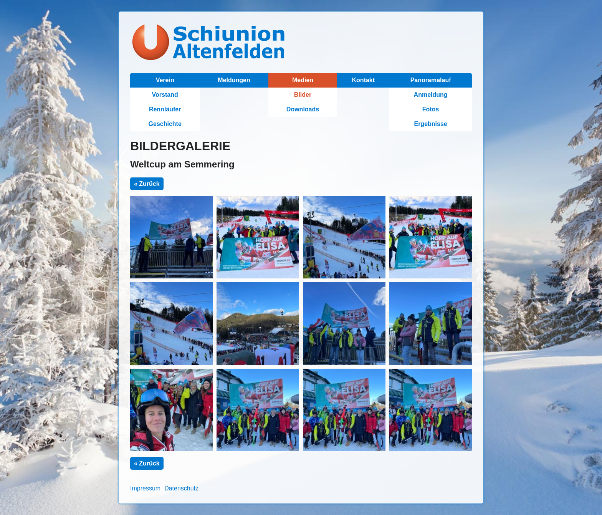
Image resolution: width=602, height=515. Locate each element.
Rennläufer (165, 109)
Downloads (302, 109)
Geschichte (165, 124)
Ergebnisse (430, 124)
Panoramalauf (430, 80)
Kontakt (363, 80)
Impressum (145, 488)
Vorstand (165, 94)
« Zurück (147, 183)
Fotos (430, 109)
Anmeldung (431, 94)
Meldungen (234, 80)
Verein (165, 80)
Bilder (302, 94)
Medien (302, 80)
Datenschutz (181, 488)
